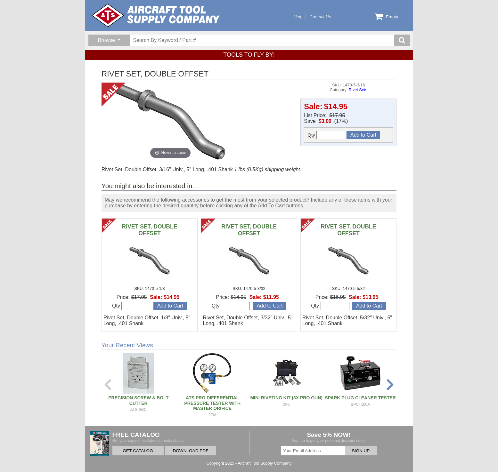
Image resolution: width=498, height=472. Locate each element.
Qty (326, 135)
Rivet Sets (358, 89)
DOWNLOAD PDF (190, 450)
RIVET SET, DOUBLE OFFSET (149, 229)
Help (297, 16)
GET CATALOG (138, 450)
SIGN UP (361, 450)
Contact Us (320, 16)
